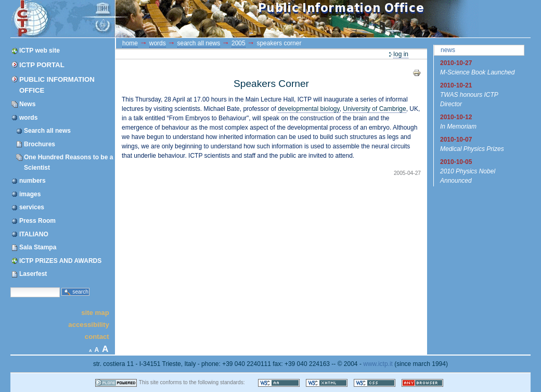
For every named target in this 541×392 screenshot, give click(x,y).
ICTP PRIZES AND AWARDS (60, 260)
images (30, 194)
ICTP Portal (207, 18)
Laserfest (33, 273)
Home (130, 43)
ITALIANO (33, 234)
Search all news (47, 130)
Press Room (37, 220)
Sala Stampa (37, 247)
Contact (97, 336)
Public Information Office (57, 84)
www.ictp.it (378, 364)
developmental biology (309, 108)
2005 (238, 43)
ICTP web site (39, 50)
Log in (400, 54)
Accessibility (88, 324)
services (31, 207)
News (27, 104)
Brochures (39, 144)
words (28, 117)
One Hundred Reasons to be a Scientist (68, 162)
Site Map (95, 312)
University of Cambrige (374, 108)
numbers (32, 180)
